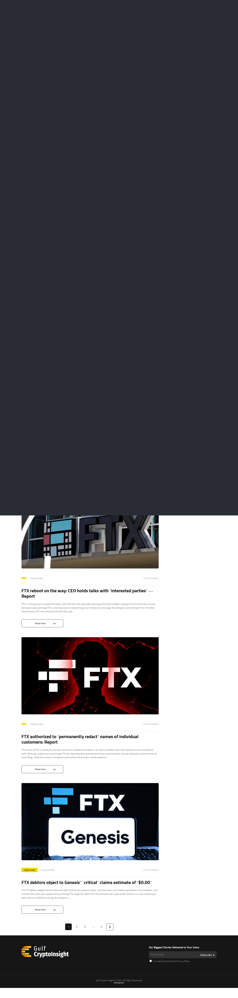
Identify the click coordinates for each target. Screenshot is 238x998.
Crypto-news (29, 873)
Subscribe (206, 965)
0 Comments (152, 727)
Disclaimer (119, 992)
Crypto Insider (36, 727)
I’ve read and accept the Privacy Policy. (170, 971)
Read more (40, 773)
